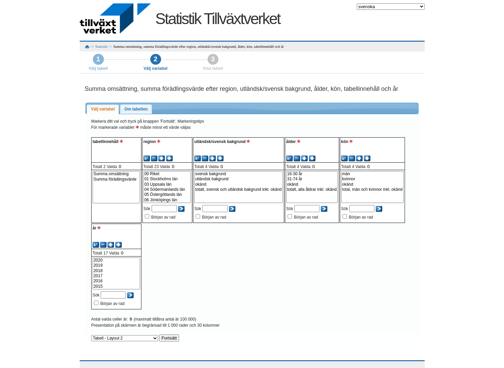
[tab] (102, 109)
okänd (239, 184)
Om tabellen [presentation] (136, 109)
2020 (116, 260)
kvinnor (372, 179)
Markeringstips (190, 121)
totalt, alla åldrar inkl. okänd (312, 189)
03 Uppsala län (167, 184)
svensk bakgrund (239, 174)
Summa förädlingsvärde (116, 179)
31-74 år (312, 179)
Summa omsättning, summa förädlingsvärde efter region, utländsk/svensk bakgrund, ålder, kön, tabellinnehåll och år (198, 46)
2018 (116, 270)
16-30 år (312, 174)
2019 (116, 265)
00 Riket (167, 174)
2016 (116, 281)
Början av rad (163, 217)
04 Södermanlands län (167, 189)
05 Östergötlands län (167, 194)
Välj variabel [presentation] (103, 109)
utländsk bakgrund (239, 179)
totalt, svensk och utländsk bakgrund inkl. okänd (239, 189)
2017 (116, 276)
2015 (116, 286)
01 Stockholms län (167, 179)
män (372, 174)
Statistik (101, 46)
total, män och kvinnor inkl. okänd (372, 189)
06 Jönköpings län (167, 200)
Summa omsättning (116, 174)
